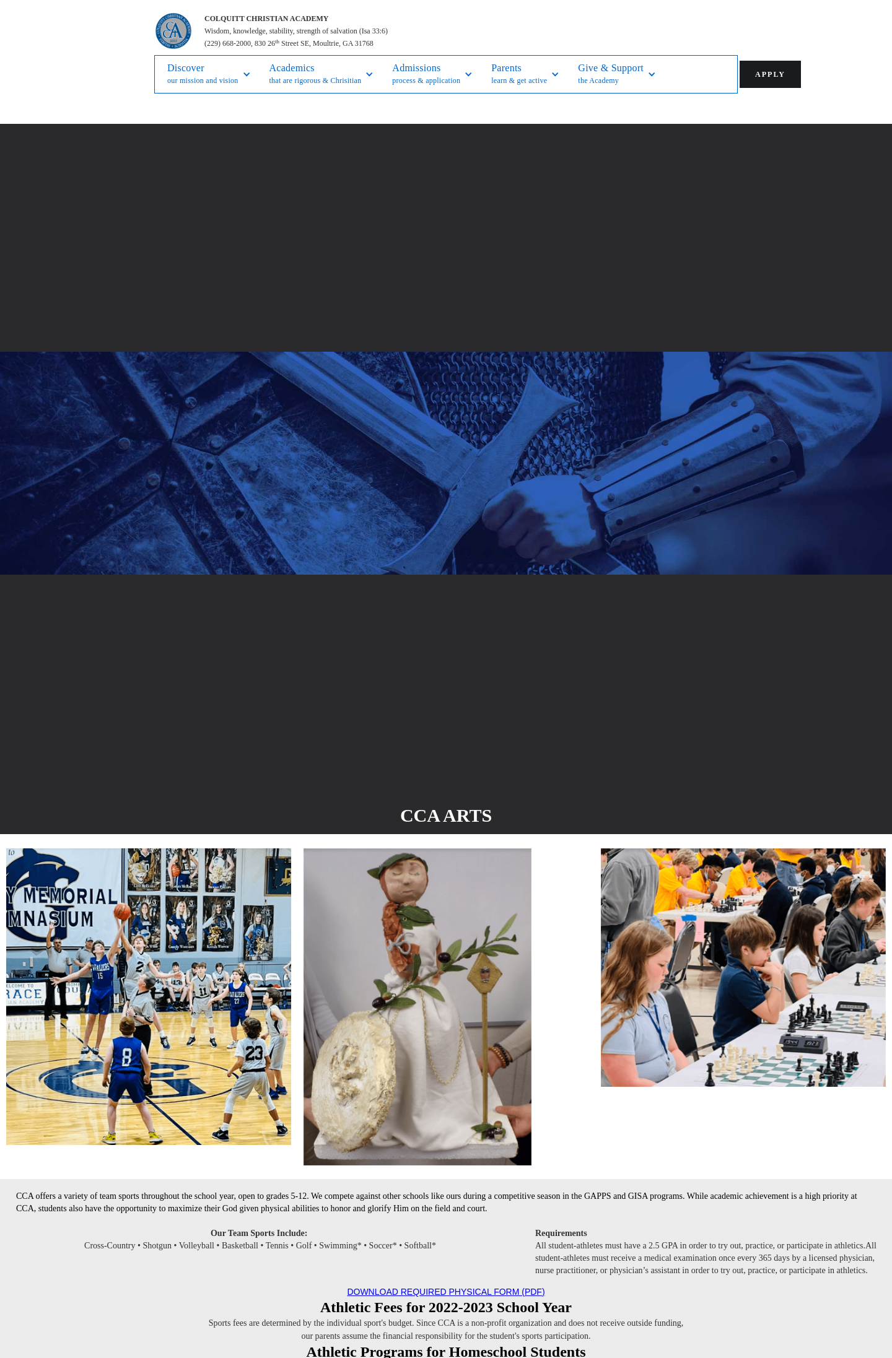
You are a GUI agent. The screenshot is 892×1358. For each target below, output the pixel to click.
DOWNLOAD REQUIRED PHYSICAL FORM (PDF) (445, 1292)
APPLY (770, 74)
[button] (209, 74)
